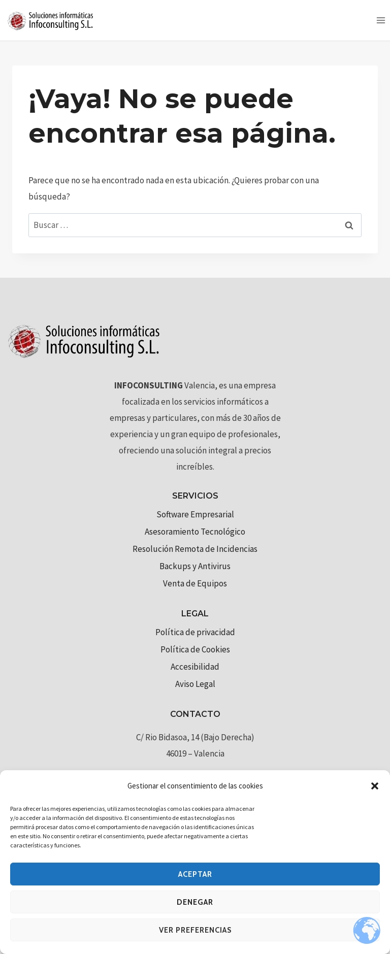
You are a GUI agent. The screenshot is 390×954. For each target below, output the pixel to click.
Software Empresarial (195, 514)
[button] (375, 786)
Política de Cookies (195, 649)
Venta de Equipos (195, 583)
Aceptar (195, 874)
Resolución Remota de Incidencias (195, 548)
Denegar (195, 902)
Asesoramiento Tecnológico (195, 531)
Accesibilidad (195, 666)
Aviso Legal (195, 683)
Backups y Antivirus (195, 566)
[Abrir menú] (380, 20)
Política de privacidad (195, 632)
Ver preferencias (195, 930)
